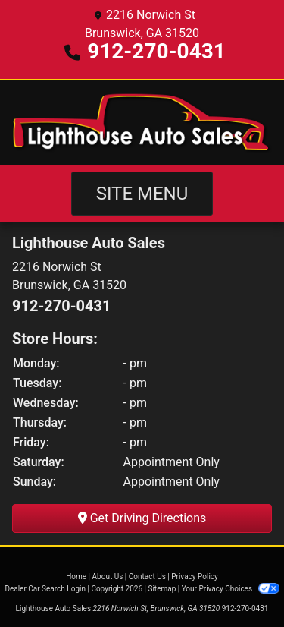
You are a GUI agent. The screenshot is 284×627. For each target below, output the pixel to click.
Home (76, 576)
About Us (107, 576)
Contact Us (147, 576)
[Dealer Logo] (142, 123)
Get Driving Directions (142, 518)
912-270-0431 (156, 51)
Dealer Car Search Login (45, 588)
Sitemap (162, 588)
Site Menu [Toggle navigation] (142, 193)
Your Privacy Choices (230, 588)
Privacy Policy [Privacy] (194, 576)
